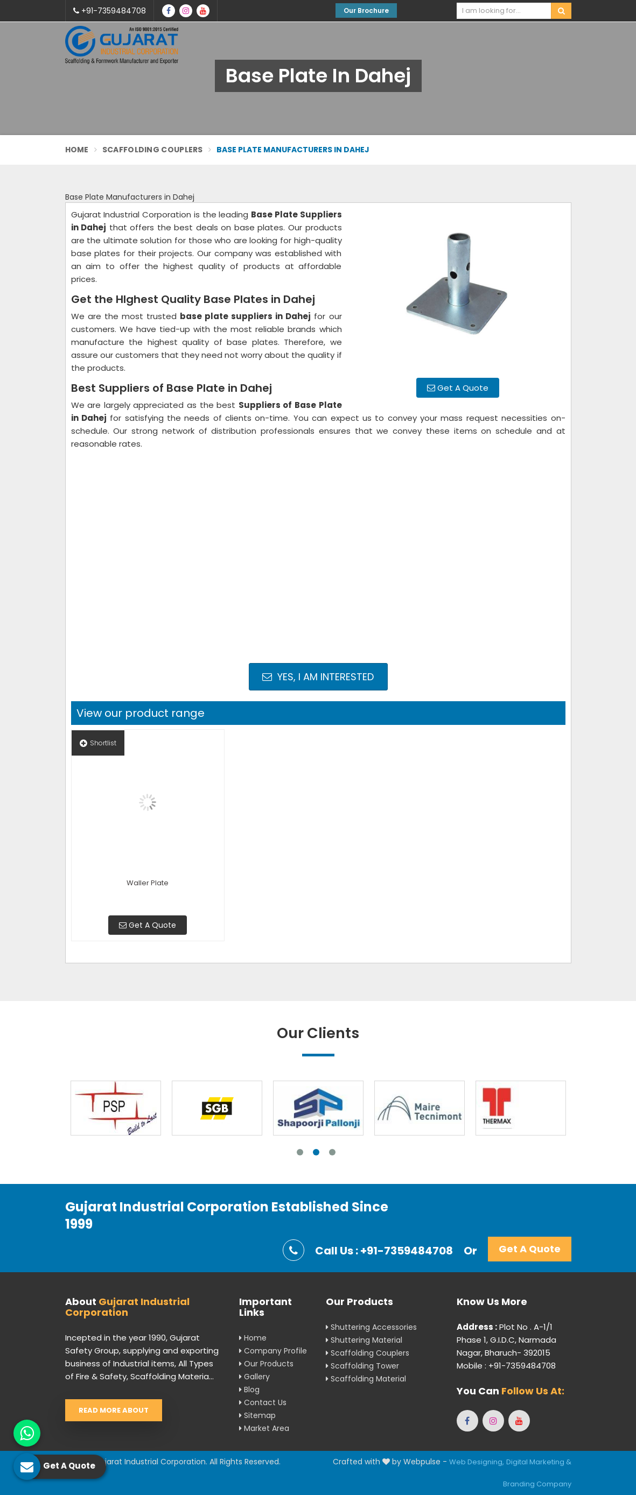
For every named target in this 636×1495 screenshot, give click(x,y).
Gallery (254, 1376)
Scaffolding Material (366, 1378)
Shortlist (98, 743)
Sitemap (257, 1415)
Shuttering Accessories (371, 1327)
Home (77, 149)
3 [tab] (332, 1152)
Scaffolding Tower (362, 1365)
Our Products (266, 1363)
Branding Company (537, 1484)
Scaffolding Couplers (152, 149)
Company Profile (273, 1350)
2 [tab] (316, 1152)
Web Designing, (476, 1462)
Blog (249, 1389)
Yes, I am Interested (318, 676)
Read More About (114, 1410)
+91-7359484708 (109, 10)
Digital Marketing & (538, 1462)
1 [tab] (300, 1152)
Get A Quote (457, 387)
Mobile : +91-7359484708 (506, 1365)
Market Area (264, 1428)
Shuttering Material (364, 1340)
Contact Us (262, 1402)
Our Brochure (366, 10)
